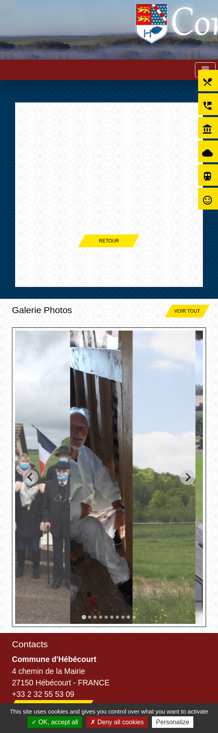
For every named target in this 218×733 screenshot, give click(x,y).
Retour (109, 241)
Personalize (172, 722)
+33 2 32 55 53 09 (43, 694)
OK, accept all (54, 722)
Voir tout (187, 311)
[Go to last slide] (30, 477)
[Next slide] (187, 477)
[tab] (84, 617)
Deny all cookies (117, 722)
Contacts (30, 644)
